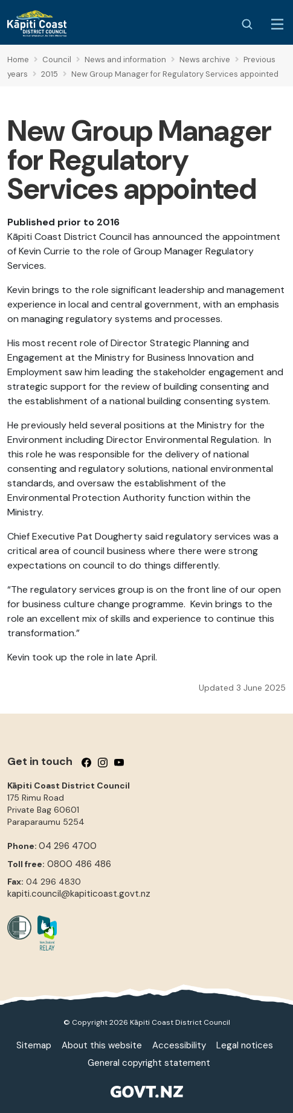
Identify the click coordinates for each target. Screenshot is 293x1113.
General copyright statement (149, 1063)
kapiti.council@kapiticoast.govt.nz (78, 894)
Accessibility (179, 1045)
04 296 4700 (68, 846)
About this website (102, 1045)
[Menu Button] (277, 24)
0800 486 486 (79, 864)
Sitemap (33, 1045)
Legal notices (244, 1045)
